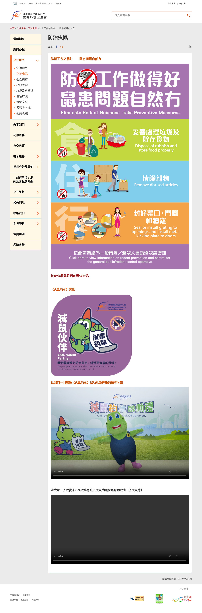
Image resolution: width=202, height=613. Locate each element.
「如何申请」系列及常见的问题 (23, 179)
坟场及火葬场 (24, 90)
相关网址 (25, 202)
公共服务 (21, 28)
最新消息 (19, 39)
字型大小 (171, 3)
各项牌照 (22, 96)
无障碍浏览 (15, 595)
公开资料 (25, 192)
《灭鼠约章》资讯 (63, 289)
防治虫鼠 (32, 28)
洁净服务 (22, 68)
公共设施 (22, 113)
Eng (180, 3)
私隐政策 (19, 244)
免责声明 (35, 600)
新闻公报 (19, 49)
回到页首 (182, 589)
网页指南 (26, 595)
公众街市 (22, 79)
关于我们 (25, 124)
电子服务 (25, 156)
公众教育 (19, 145)
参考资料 (25, 223)
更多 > (58, 3)
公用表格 (19, 135)
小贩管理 (22, 85)
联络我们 (25, 213)
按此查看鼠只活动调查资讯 (70, 276)
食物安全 (22, 102)
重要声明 (19, 234)
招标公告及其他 (25, 167)
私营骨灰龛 (23, 107)
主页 (12, 28)
